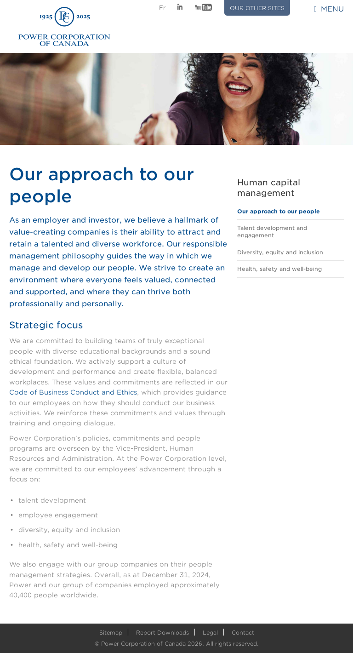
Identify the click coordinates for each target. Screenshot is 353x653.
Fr (162, 7)
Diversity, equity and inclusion (280, 252)
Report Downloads (162, 632)
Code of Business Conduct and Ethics (73, 392)
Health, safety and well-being (279, 268)
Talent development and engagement (272, 231)
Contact (243, 632)
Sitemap (110, 632)
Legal (210, 632)
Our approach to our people (278, 211)
